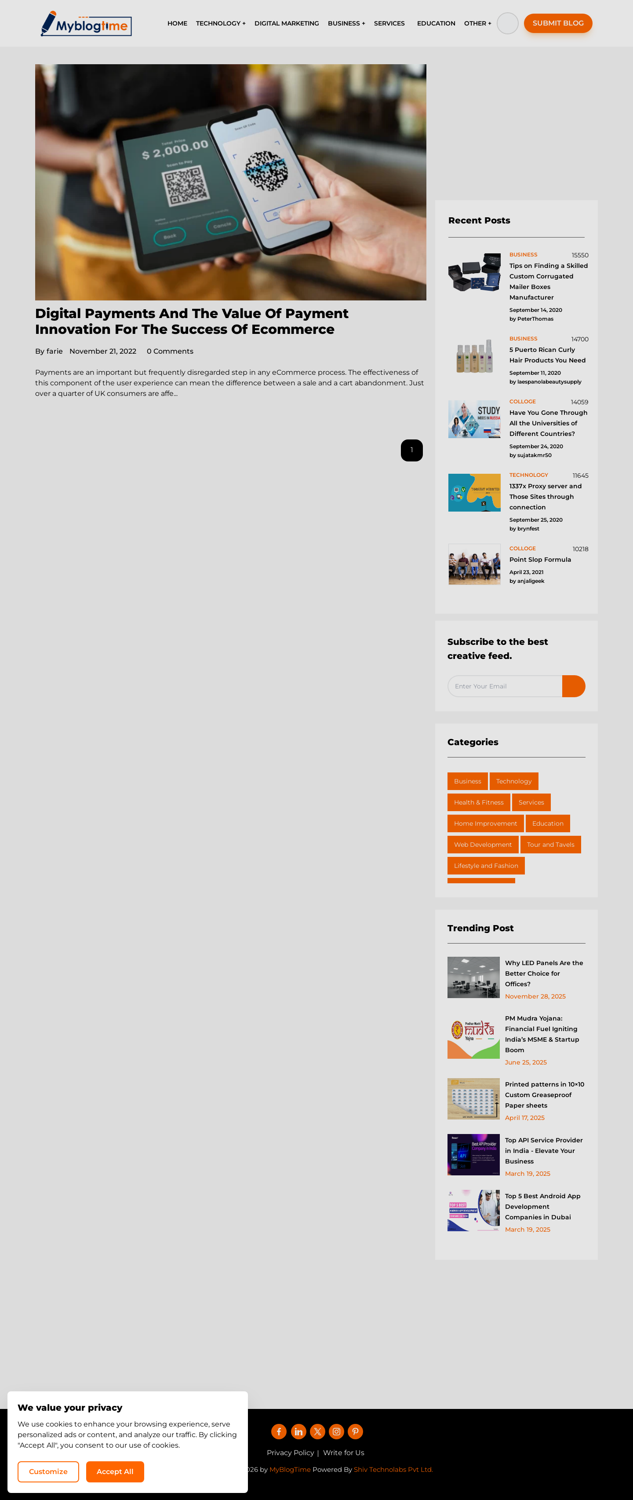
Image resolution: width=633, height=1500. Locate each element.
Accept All (514, 1471)
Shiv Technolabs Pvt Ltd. (393, 1469)
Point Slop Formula (540, 559)
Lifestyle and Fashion (486, 866)
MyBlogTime (290, 1469)
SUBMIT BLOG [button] (558, 23)
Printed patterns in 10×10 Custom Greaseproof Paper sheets (544, 1094)
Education (548, 823)
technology (528, 475)
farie (49, 351)
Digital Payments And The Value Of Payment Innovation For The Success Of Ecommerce (192, 321)
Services (531, 802)
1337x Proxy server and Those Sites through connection (545, 496)
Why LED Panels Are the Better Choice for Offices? (544, 973)
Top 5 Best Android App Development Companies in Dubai (543, 1206)
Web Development (483, 845)
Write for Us (343, 1453)
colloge (522, 401)
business (523, 254)
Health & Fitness (479, 802)
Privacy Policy (290, 1453)
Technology (514, 781)
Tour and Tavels (551, 845)
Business (467, 781)
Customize (447, 1471)
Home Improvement (485, 823)
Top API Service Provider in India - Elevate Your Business (544, 1150)
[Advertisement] (516, 132)
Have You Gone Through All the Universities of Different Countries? (548, 423)
